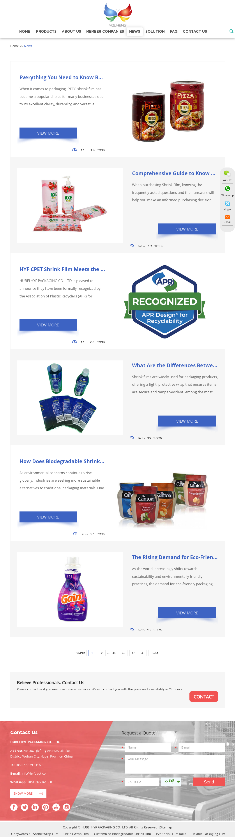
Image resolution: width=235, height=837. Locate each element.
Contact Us (195, 31)
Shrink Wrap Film (45, 805)
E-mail (227, 222)
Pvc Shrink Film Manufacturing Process (97, 818)
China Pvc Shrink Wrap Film (160, 812)
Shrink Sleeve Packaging (46, 818)
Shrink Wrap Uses (80, 825)
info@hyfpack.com (34, 745)
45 (114, 623)
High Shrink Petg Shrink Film (113, 812)
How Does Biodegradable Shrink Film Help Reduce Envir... (93, 441)
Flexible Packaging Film (208, 805)
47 (133, 623)
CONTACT (203, 667)
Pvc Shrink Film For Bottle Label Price (34, 825)
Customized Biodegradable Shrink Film (122, 805)
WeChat (227, 180)
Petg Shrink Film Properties (22, 812)
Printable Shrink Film (180, 825)
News (134, 31)
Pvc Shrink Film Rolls (171, 805)
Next (155, 623)
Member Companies (105, 31)
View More (50, 133)
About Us (71, 31)
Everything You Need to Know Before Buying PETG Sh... (90, 77)
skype (227, 209)
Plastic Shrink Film (214, 825)
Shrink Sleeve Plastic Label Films (209, 812)
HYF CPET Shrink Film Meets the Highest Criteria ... (84, 259)
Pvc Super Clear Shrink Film (151, 818)
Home (24, 31)
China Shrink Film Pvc (113, 825)
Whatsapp (227, 195)
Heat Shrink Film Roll (192, 818)
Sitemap (166, 798)
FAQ (174, 31)
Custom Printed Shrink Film (68, 812)
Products (46, 31)
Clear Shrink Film (147, 825)
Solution (155, 31)
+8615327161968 (39, 753)
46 (123, 623)
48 (142, 623)
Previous (80, 623)
